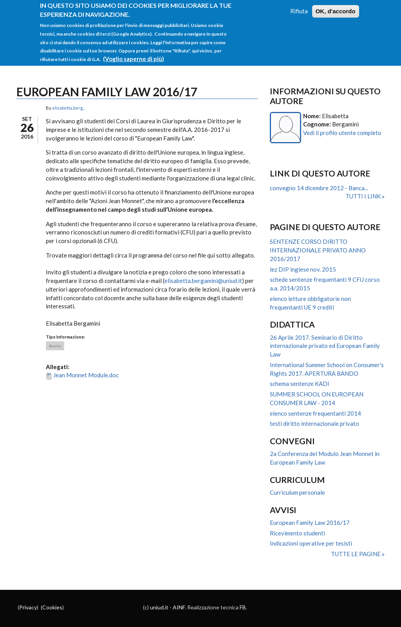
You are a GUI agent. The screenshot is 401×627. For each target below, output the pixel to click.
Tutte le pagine (356, 553)
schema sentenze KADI (299, 383)
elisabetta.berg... (68, 107)
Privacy (28, 607)
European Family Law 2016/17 (310, 522)
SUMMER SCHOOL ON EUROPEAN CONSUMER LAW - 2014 (316, 398)
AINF (179, 607)
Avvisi (55, 345)
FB (243, 607)
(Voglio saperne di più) (133, 53)
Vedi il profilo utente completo (342, 132)
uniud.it (159, 607)
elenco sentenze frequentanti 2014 (315, 413)
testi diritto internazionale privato (314, 423)
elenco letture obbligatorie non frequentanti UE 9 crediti (310, 303)
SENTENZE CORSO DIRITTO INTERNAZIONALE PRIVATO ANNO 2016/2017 (318, 250)
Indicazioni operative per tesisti (311, 543)
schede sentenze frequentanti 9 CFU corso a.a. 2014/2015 (325, 284)
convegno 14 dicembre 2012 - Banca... (319, 187)
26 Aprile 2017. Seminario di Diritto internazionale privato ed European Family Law (325, 346)
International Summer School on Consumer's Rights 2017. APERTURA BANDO (327, 369)
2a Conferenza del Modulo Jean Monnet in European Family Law (324, 458)
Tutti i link (363, 196)
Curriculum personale (297, 492)
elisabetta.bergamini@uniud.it (203, 280)
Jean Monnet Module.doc (86, 374)
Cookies (52, 607)
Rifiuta (299, 5)
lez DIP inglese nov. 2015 (303, 269)
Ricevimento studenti (297, 533)
